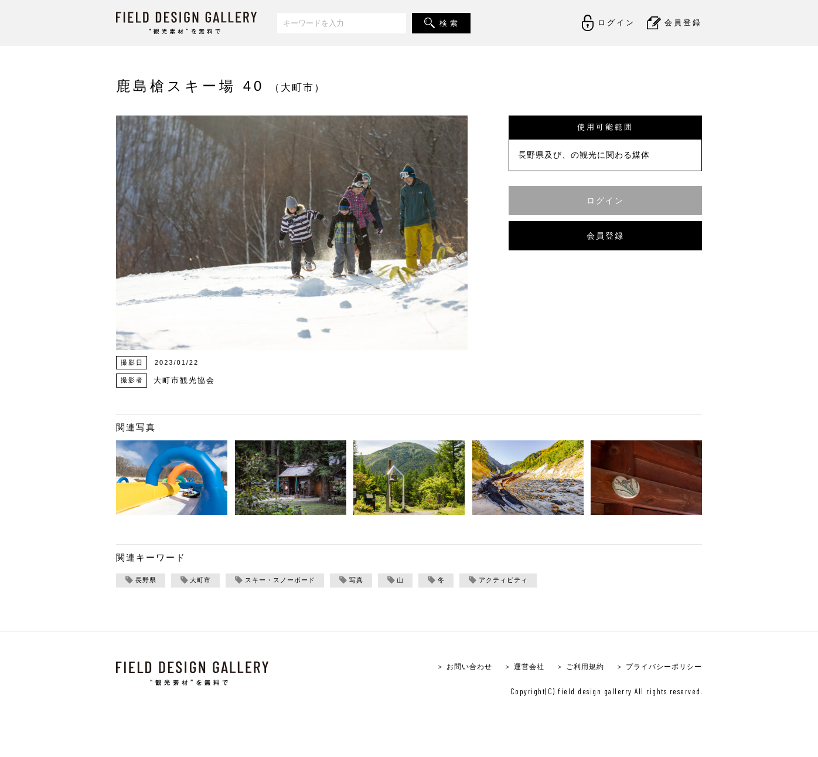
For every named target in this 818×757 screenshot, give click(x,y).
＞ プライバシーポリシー (655, 667)
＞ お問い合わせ (449, 667)
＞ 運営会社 (512, 667)
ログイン (605, 200)
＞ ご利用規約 (572, 667)
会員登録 (605, 235)
